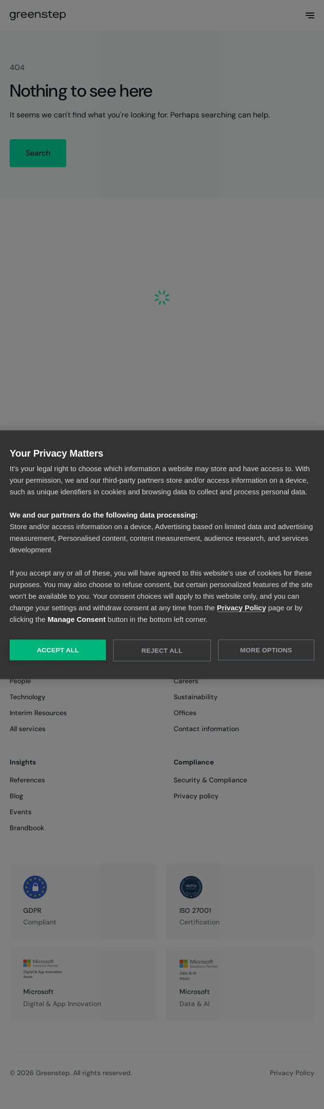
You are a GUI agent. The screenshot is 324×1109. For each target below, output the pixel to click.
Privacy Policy (241, 607)
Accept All (58, 649)
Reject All (162, 650)
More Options (266, 649)
